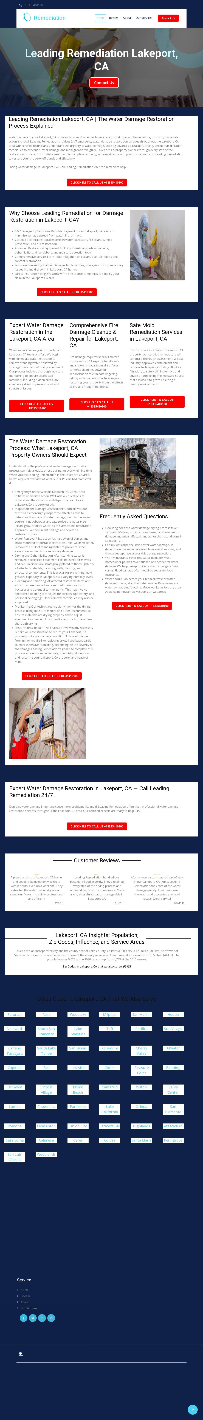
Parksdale (78, 1106)
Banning (173, 1067)
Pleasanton (46, 1126)
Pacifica (141, 1028)
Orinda (141, 1106)
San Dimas (78, 1048)
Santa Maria (141, 1140)
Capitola (14, 1067)
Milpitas (109, 1014)
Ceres (78, 1140)
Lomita (15, 1106)
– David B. (178, 903)
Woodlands (46, 1154)
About (127, 18)
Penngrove (173, 1140)
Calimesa (46, 1140)
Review (113, 18)
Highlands (141, 1126)
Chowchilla (46, 1106)
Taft (109, 1028)
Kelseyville (109, 1048)
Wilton (141, 1087)
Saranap (15, 1014)
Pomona (15, 1126)
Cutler (110, 1067)
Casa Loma (15, 1140)
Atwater (173, 1048)
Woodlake (78, 1014)
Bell (46, 1067)
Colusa (109, 1140)
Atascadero (173, 1126)
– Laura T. (117, 903)
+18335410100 (31, 5)
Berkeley (14, 1087)
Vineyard (14, 1028)
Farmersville (110, 1126)
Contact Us (168, 18)
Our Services (144, 18)
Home (101, 18)
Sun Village (173, 1028)
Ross (46, 1014)
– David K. (57, 903)
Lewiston (78, 1067)
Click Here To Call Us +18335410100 (97, 182)
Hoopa (173, 1014)
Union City (78, 1126)
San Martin (141, 1014)
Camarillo (110, 1087)
